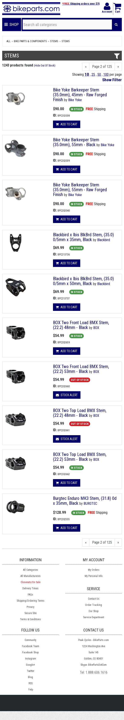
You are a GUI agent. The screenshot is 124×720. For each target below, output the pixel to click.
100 (106, 74)
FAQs (30, 594)
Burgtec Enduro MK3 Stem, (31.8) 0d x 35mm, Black (85, 501)
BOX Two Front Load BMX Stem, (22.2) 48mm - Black (81, 325)
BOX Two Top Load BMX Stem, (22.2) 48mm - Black (79, 413)
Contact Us (93, 598)
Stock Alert (67, 395)
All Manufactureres (30, 576)
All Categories (30, 569)
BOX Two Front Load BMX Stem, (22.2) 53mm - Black (81, 369)
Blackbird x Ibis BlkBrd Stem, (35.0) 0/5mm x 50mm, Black (83, 281)
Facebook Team (30, 646)
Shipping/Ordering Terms (30, 600)
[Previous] (85, 67)
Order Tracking (93, 605)
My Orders (93, 569)
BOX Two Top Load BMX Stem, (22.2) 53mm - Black (79, 457)
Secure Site (30, 613)
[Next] (118, 67)
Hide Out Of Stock (45, 65)
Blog (30, 677)
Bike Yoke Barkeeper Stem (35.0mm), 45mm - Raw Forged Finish (80, 94)
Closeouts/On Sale (30, 582)
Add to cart (66, 124)
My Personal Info (93, 576)
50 (99, 74)
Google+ (30, 664)
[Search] (116, 24)
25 (93, 74)
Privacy (30, 607)
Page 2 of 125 (102, 66)
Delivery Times (30, 588)
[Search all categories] (67, 24)
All (8, 41)
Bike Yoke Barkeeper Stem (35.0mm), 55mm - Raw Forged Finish (80, 189)
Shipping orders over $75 (81, 3)
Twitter (30, 671)
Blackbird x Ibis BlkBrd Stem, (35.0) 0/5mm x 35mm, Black (83, 237)
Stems (54, 41)
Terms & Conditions (30, 619)
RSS (31, 683)
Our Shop (93, 611)
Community (30, 640)
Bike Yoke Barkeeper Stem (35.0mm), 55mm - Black (76, 142)
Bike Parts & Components (30, 41)
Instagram (30, 658)
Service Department (93, 617)
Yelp (30, 689)
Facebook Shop (30, 652)
